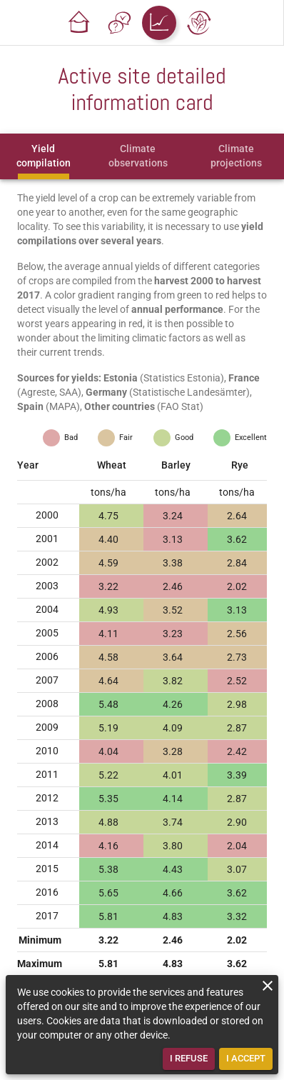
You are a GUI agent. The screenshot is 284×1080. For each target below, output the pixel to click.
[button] (79, 23)
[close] (267, 985)
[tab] (43, 156)
